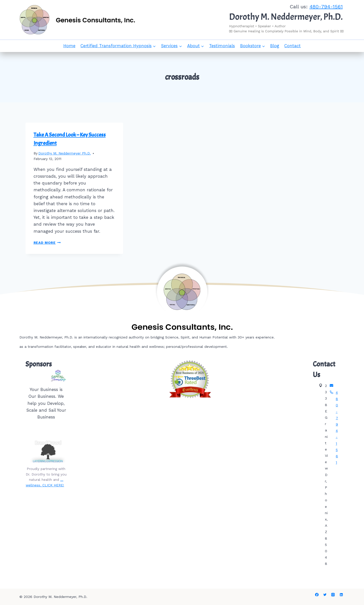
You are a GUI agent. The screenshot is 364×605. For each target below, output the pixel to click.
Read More (47, 243)
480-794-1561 (326, 7)
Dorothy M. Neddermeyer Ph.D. (64, 153)
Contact (292, 45)
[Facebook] (316, 594)
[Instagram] (333, 594)
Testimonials (222, 45)
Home (69, 45)
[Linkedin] (341, 594)
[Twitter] (324, 594)
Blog (274, 45)
